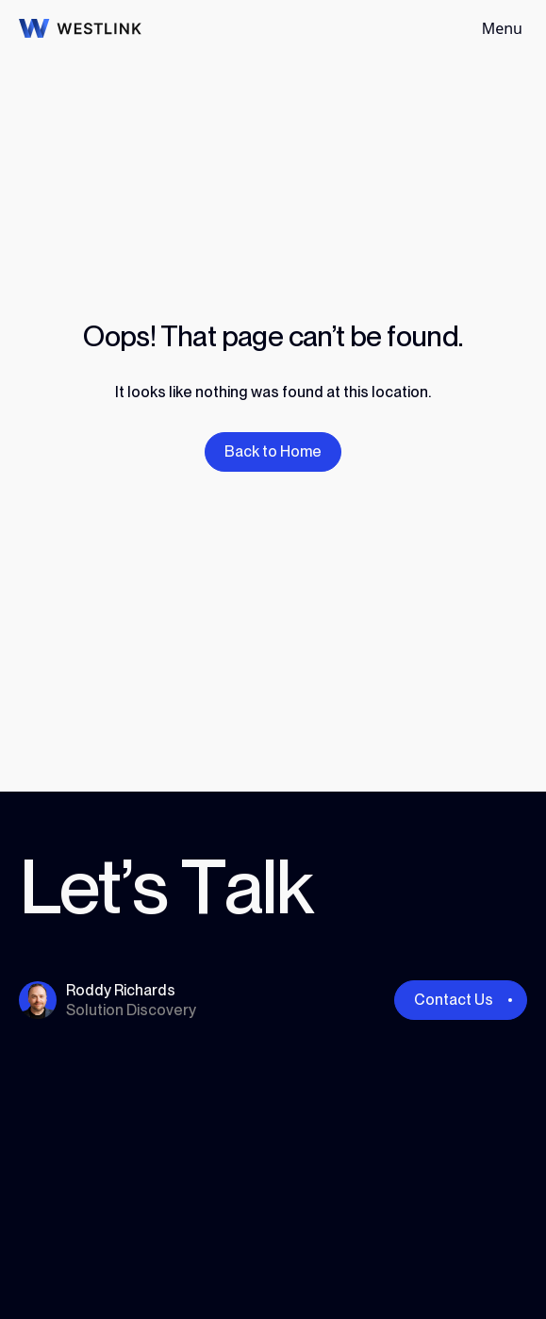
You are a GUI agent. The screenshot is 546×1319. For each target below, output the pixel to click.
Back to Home (273, 451)
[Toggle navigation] (502, 29)
